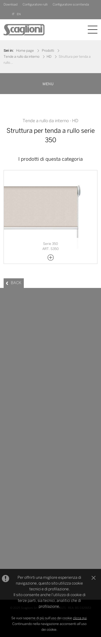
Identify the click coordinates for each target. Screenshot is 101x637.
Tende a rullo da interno (21, 56)
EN (19, 14)
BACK (16, 283)
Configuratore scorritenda (71, 4)
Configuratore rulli (35, 4)
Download (11, 4)
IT (13, 14)
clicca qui (80, 618)
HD (49, 56)
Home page (25, 50)
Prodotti (48, 50)
